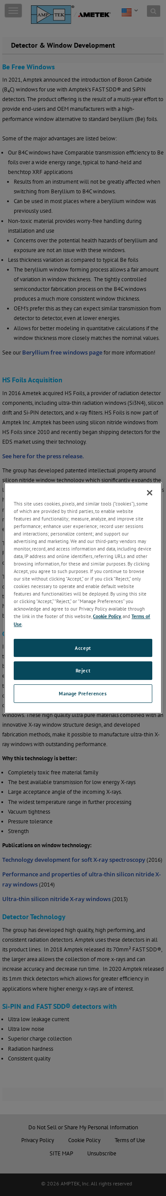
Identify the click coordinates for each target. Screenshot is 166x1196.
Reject (83, 671)
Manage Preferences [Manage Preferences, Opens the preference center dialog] (83, 693)
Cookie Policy (107, 616)
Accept (83, 648)
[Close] (149, 492)
